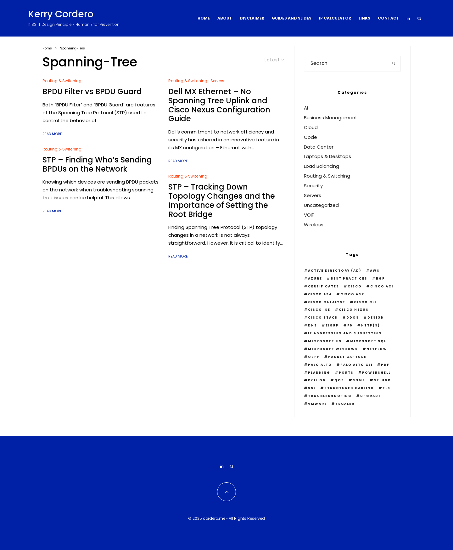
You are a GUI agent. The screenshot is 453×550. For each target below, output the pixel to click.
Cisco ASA (320, 294)
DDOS (352, 317)
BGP (380, 278)
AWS (375, 270)
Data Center (318, 147)
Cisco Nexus (354, 309)
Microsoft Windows (333, 349)
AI (306, 108)
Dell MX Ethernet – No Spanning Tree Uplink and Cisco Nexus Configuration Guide (219, 105)
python (317, 380)
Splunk (382, 380)
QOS (339, 380)
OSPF (314, 356)
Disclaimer (252, 18)
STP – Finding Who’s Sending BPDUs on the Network (97, 165)
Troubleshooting (330, 396)
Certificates (323, 286)
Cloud (311, 127)
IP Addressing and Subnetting (345, 333)
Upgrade (370, 396)
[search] (393, 63)
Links (364, 18)
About (224, 18)
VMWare (317, 403)
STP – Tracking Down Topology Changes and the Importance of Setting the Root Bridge (221, 201)
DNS (312, 325)
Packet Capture (347, 356)
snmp (359, 380)
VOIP (309, 215)
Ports (346, 372)
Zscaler (345, 403)
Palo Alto (320, 364)
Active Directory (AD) (334, 270)
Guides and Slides (291, 18)
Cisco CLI (365, 302)
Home (204, 18)
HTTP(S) (370, 325)
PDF (385, 364)
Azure (315, 278)
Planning (319, 372)
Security (313, 185)
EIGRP (332, 325)
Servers (217, 80)
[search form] (345, 63)
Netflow (376, 349)
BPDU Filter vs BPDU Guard (92, 91)
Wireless (313, 224)
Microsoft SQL (368, 341)
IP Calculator (335, 18)
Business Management (330, 117)
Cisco (355, 286)
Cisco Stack (323, 317)
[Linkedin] (408, 18)
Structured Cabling (349, 388)
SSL (312, 388)
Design (375, 317)
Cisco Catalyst (326, 302)
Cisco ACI (381, 286)
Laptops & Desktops (327, 156)
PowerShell (376, 372)
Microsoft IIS (325, 341)
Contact (388, 18)
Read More (52, 133)
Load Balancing (321, 166)
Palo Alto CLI (356, 364)
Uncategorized (321, 205)
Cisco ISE (319, 309)
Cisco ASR (352, 294)
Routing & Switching (61, 80)
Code (310, 137)
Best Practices (349, 278)
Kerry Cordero (60, 14)
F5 (350, 325)
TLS (386, 388)
